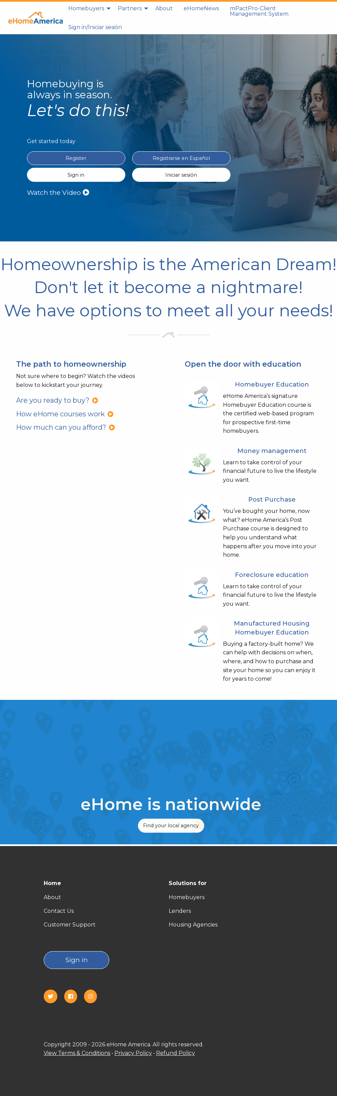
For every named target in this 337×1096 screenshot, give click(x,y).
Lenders (180, 911)
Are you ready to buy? (57, 400)
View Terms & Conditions (77, 1053)
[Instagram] (93, 996)
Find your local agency (171, 825)
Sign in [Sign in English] (76, 175)
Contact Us (59, 911)
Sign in (77, 960)
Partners (130, 8)
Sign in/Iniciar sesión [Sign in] (95, 27)
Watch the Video (58, 192)
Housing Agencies (193, 924)
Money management (272, 451)
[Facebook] (73, 996)
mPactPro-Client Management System (259, 11)
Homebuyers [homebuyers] (86, 8)
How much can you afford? (65, 427)
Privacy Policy (133, 1053)
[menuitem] (87, 11)
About (164, 8)
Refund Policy (175, 1053)
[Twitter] (53, 996)
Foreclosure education (272, 575)
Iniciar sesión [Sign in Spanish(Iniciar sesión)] (181, 175)
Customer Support (70, 924)
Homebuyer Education (272, 384)
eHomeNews (201, 8)
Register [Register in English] (76, 158)
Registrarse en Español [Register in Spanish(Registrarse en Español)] (181, 158)
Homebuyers (187, 897)
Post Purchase (272, 499)
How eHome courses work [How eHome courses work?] (65, 414)
